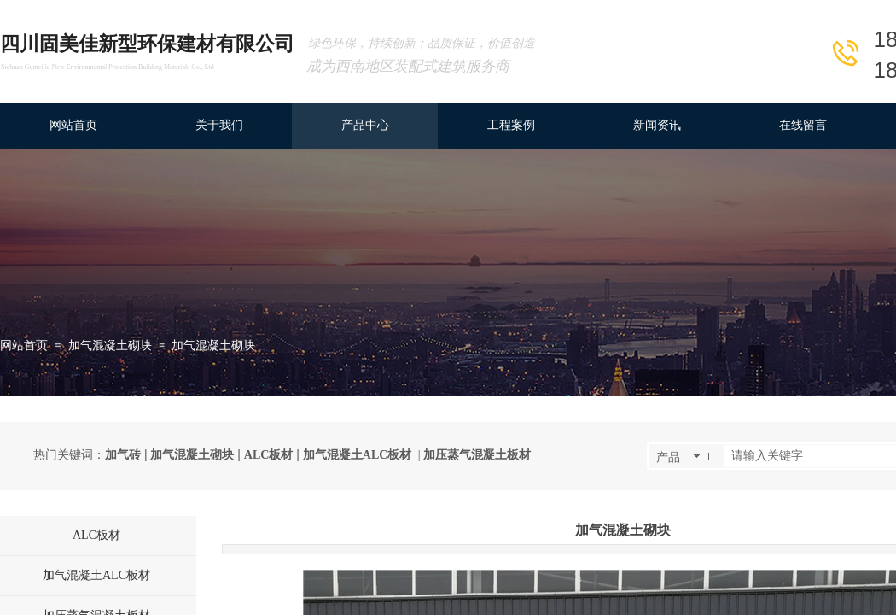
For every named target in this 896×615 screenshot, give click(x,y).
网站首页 (24, 345)
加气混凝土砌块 (110, 345)
